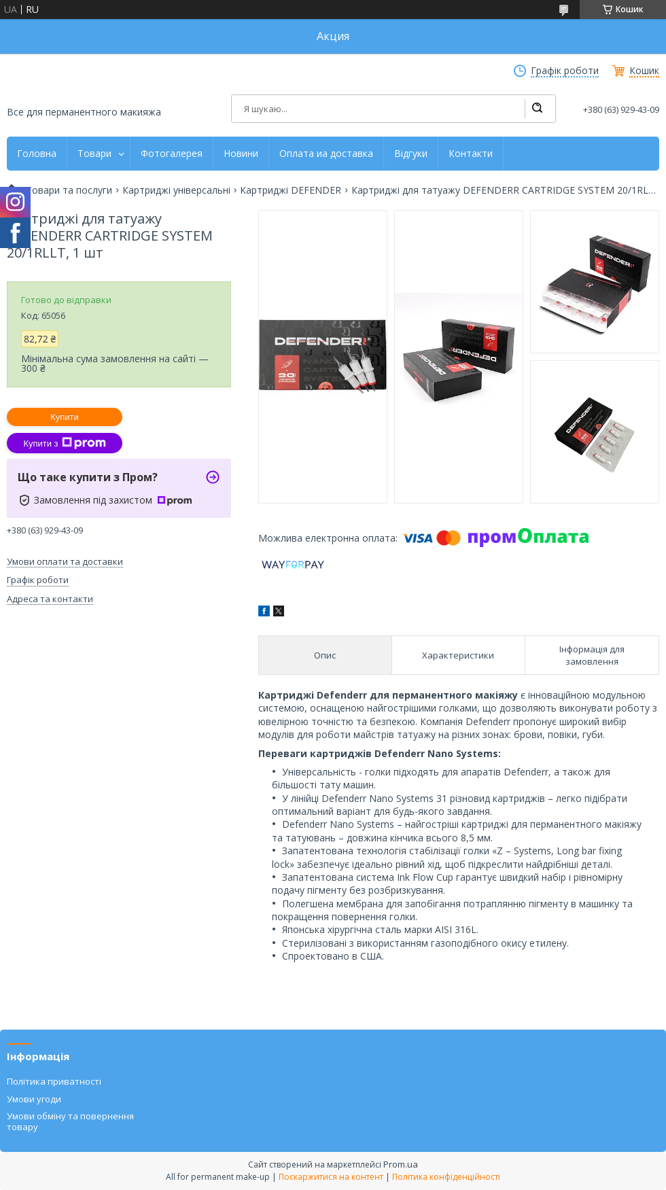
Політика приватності (54, 1081)
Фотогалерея (172, 153)
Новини (241, 153)
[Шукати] (537, 108)
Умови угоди (34, 1099)
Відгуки (410, 153)
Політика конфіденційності (446, 1177)
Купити (64, 417)
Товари (94, 153)
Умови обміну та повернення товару (70, 1121)
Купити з (64, 443)
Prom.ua (400, 1164)
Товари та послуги (69, 190)
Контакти (471, 153)
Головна (36, 153)
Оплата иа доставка (326, 153)
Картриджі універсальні (176, 190)
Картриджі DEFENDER (290, 190)
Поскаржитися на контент (331, 1177)
